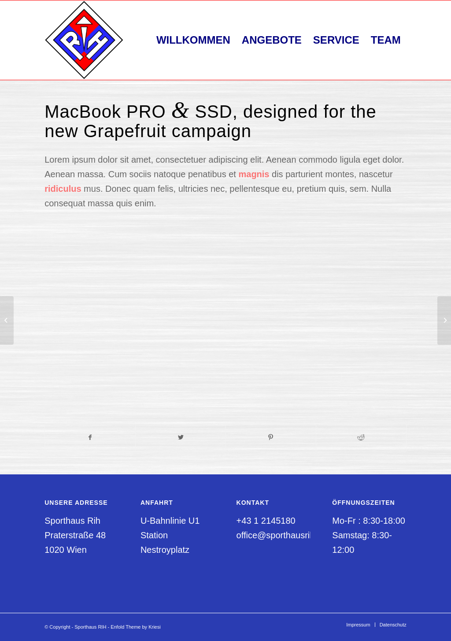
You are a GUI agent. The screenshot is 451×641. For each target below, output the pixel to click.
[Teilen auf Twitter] (181, 437)
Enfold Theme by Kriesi (136, 627)
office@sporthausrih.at (281, 535)
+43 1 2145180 (266, 520)
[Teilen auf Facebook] (90, 437)
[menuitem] (193, 40)
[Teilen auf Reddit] (361, 437)
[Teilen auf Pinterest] (271, 437)
